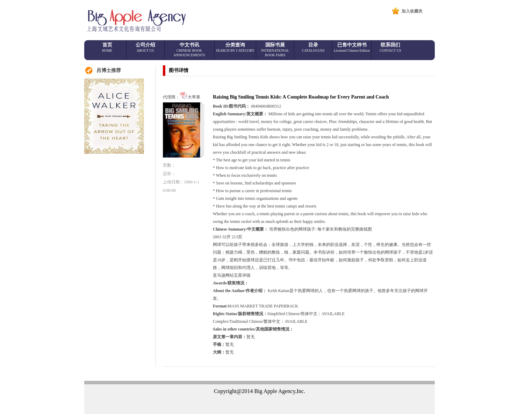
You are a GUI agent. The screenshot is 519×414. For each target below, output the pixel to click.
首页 (107, 47)
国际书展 (275, 49)
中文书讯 (189, 49)
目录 (313, 47)
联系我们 (390, 47)
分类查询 (235, 47)
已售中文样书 (352, 47)
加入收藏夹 (412, 11)
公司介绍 (145, 47)
